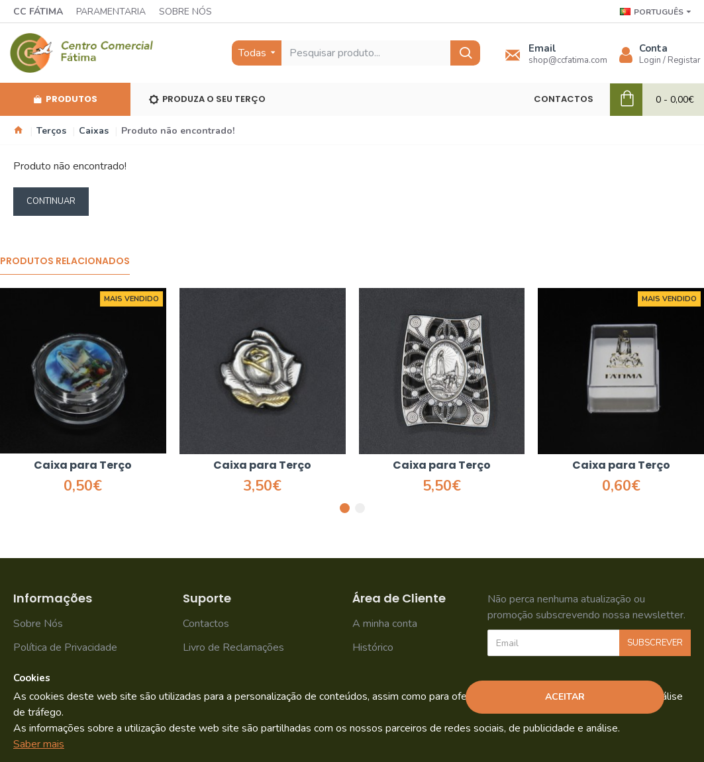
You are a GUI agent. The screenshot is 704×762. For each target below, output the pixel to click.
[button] (345, 508)
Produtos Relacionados (65, 261)
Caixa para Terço (83, 466)
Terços (51, 130)
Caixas (94, 130)
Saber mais (38, 744)
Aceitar (565, 697)
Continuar (50, 201)
